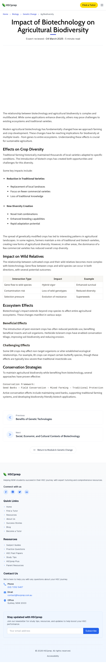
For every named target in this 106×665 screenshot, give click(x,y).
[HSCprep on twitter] (19, 492)
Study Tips (10, 557)
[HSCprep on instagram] (12, 492)
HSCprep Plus (11, 561)
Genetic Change (30, 14)
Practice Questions (14, 549)
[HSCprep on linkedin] (26, 492)
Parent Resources (13, 565)
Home (5, 14)
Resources (10, 515)
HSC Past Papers (13, 553)
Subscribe (91, 630)
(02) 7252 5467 (15, 587)
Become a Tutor (12, 531)
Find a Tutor (10, 511)
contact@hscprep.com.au (20, 595)
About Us (9, 519)
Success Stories (12, 523)
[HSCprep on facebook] (5, 492)
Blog (7, 527)
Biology (15, 14)
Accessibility (53, 656)
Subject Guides (12, 545)
